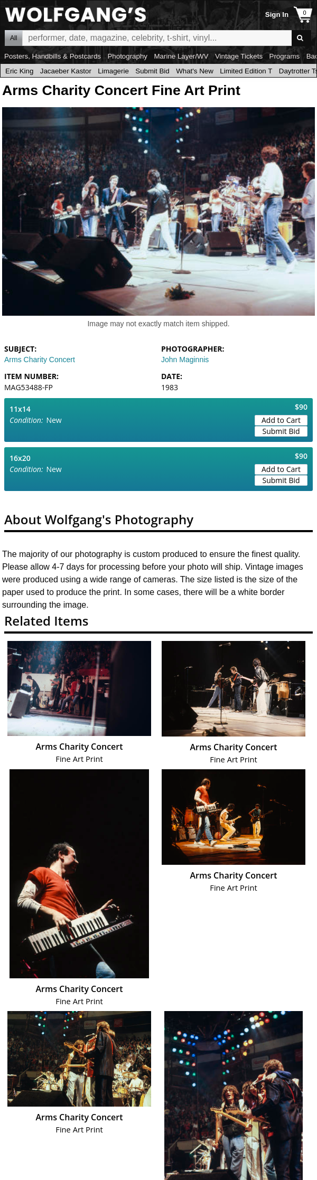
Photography (127, 56)
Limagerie (113, 71)
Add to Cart (281, 420)
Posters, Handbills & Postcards (52, 56)
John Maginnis (185, 359)
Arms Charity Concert (39, 359)
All (13, 38)
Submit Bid (152, 71)
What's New (194, 71)
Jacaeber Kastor (65, 71)
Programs (284, 56)
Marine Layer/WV (181, 56)
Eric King (19, 71)
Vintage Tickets (239, 56)
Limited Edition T (246, 71)
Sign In (276, 14)
